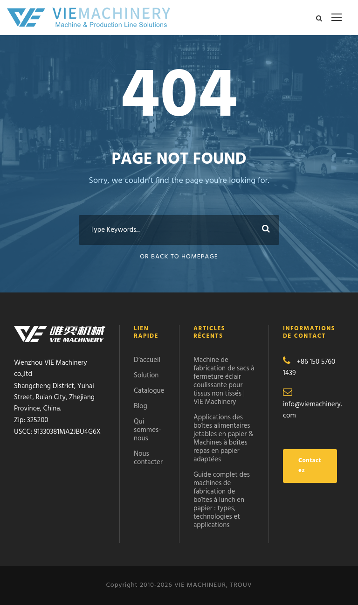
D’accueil (147, 360)
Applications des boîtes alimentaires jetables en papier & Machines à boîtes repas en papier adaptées (223, 438)
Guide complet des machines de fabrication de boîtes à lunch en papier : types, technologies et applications (221, 500)
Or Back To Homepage (179, 256)
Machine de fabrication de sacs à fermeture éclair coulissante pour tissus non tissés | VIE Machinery (224, 381)
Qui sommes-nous (147, 430)
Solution (146, 375)
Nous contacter (148, 458)
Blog (140, 406)
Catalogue (149, 390)
